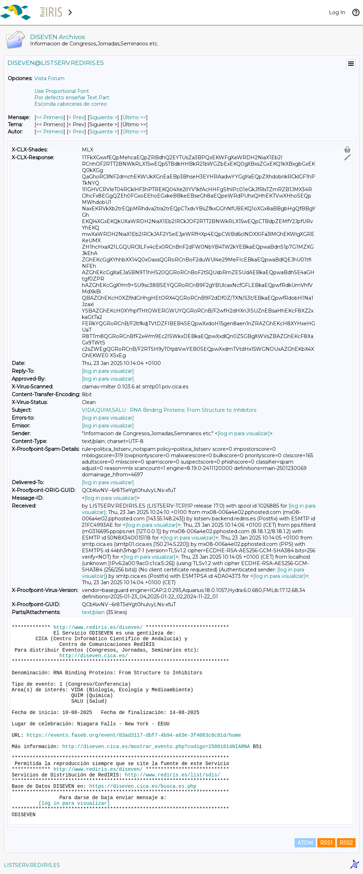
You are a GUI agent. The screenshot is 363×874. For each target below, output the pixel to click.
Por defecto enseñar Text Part (71, 97)
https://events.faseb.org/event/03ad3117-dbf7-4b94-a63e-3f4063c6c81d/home (134, 735)
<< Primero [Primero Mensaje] (49, 117)
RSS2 (346, 843)
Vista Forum (49, 78)
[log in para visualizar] (108, 371)
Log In (337, 12)
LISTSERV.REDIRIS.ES (32, 865)
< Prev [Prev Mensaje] (76, 117)
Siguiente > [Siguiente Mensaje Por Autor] (103, 131)
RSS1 (326, 843)
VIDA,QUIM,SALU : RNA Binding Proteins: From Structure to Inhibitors (169, 410)
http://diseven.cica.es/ (93, 656)
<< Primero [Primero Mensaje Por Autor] (49, 131)
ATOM (305, 843)
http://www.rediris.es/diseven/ (98, 627)
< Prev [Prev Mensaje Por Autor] (76, 131)
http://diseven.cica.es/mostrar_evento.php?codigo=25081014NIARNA (156, 746)
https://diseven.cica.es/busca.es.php (142, 786)
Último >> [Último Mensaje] (134, 117)
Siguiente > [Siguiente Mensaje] (103, 117)
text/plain (93, 612)
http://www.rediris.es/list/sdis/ (172, 775)
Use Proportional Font (61, 91)
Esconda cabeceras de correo (70, 104)
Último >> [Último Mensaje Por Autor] (134, 131)
